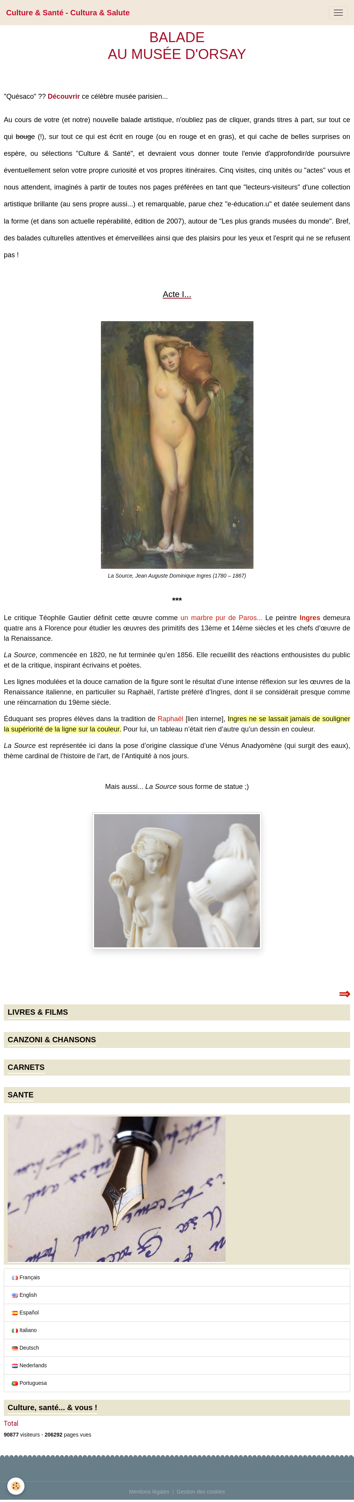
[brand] (68, 12)
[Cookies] (16, 1486)
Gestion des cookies (201, 1492)
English (24, 1295)
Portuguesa (29, 1383)
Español (25, 1312)
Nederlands (29, 1365)
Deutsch (25, 1348)
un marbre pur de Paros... (221, 618)
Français (26, 1277)
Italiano (24, 1330)
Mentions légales (149, 1492)
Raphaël (170, 719)
